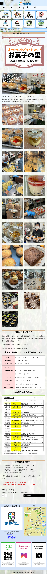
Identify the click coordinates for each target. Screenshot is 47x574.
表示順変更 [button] (27, 495)
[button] (1, 3)
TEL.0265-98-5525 (11, 534)
